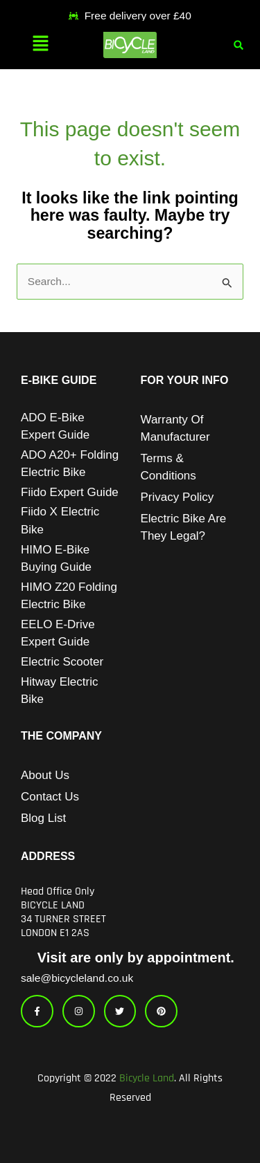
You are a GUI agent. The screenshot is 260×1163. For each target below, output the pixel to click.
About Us (45, 775)
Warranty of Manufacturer (175, 428)
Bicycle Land (146, 1078)
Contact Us (50, 796)
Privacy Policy (177, 497)
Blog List (43, 818)
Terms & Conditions (168, 467)
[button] (40, 45)
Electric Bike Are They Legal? (184, 527)
